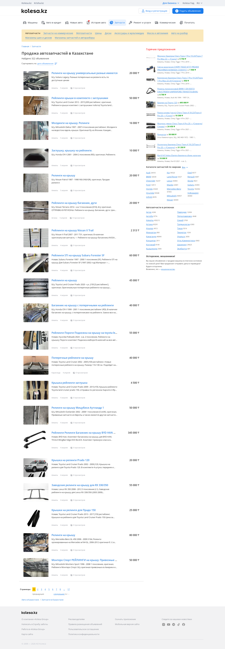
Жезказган (151, 232)
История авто (96, 23)
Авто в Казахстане (30, 599)
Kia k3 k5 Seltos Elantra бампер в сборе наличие (179, 155)
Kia (168, 172)
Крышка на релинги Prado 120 (70, 460)
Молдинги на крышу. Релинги (70, 123)
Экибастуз (182, 248)
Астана (149, 224)
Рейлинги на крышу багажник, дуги (74, 203)
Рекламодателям (76, 619)
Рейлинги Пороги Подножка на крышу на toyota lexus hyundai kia (93, 332)
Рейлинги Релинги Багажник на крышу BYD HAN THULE (86, 432)
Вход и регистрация (154, 10)
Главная (26, 46)
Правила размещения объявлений (85, 624)
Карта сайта (27, 634)
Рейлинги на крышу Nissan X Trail (72, 230)
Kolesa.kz (27, 3)
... (64, 589)
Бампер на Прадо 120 (167, 102)
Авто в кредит (51, 23)
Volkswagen (193, 193)
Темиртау (181, 232)
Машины (30, 23)
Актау (149, 212)
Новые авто (73, 23)
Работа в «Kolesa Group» (33, 629)
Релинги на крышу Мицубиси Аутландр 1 (78, 407)
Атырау (149, 228)
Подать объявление (188, 10)
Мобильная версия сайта (127, 624)
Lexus (169, 180)
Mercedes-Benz (174, 188)
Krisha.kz (39, 3)
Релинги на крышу (63, 175)
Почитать (187, 23)
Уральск (181, 236)
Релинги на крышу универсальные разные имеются (85, 73)
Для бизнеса (171, 3)
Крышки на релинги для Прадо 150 (74, 510)
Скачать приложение (125, 619)
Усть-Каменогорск (186, 240)
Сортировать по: (29, 63)
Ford (148, 184)
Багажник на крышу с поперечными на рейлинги (83, 305)
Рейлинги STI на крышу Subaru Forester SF (78, 255)
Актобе (149, 216)
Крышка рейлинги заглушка (69, 382)
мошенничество (168, 269)
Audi (148, 172)
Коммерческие (165, 23)
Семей (180, 220)
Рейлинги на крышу (64, 280)
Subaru (191, 184)
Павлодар (182, 212)
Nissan (170, 199)
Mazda (170, 184)
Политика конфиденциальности (83, 634)
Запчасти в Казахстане (52, 599)
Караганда (151, 236)
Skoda (190, 180)
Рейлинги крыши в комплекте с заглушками (80, 98)
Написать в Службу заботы (35, 624)
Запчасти (36, 46)
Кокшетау (151, 240)
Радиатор (161, 134)
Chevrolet (150, 180)
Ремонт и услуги (140, 23)
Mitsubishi (172, 195)
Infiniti (149, 197)
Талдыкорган (183, 224)
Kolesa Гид (188, 3)
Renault (191, 176)
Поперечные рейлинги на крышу (72, 357)
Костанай (150, 244)
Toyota (191, 188)
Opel (190, 172)
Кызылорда (151, 248)
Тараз (180, 228)
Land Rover (172, 176)
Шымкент (182, 244)
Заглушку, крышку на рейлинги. (72, 150)
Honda (149, 188)
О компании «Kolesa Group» (35, 619)
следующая (59, 594)
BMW (148, 176)
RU (200, 3)
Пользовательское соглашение (83, 629)
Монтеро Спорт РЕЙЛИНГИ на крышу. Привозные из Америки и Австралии (99, 560)
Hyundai (150, 193)
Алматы (150, 220)
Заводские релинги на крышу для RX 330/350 (80, 485)
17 (69, 589)
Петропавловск (184, 216)
